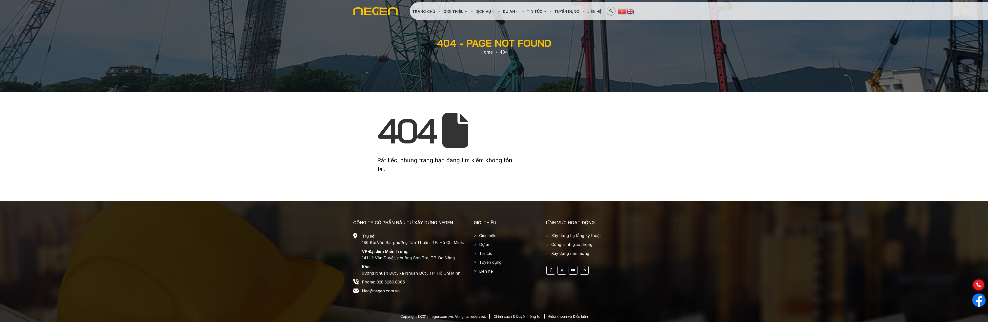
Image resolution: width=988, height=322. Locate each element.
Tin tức (534, 11)
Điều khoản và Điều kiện (568, 316)
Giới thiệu (453, 11)
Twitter (561, 270)
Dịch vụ (483, 11)
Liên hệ (594, 11)
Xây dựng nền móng (570, 253)
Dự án (509, 11)
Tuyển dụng (566, 11)
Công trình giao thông (571, 244)
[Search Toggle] (611, 11)
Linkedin (584, 270)
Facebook (550, 270)
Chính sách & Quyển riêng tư (517, 316)
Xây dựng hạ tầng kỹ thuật (576, 235)
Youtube (573, 270)
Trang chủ (423, 11)
